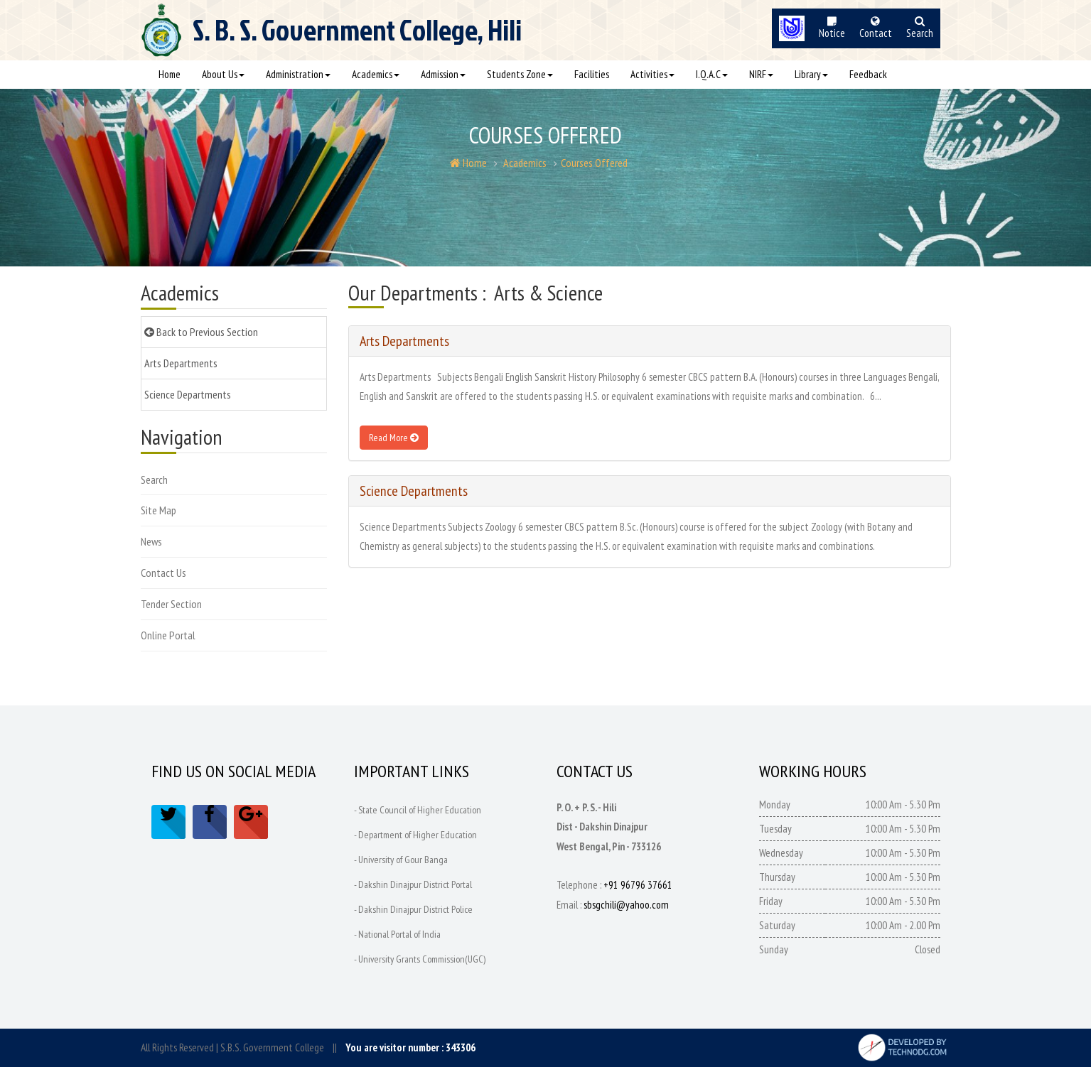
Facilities (591, 74)
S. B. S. (357, 36)
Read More (394, 437)
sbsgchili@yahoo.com (626, 904)
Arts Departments (180, 363)
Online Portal (168, 635)
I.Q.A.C (712, 74)
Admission (443, 74)
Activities (652, 74)
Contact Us (163, 572)
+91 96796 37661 (637, 885)
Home (169, 74)
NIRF (761, 74)
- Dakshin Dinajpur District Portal (413, 884)
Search (154, 479)
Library (811, 74)
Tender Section (171, 604)
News (151, 541)
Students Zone (520, 74)
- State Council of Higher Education (417, 809)
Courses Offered (594, 163)
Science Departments (187, 394)
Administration (298, 74)
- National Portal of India (397, 934)
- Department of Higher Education (415, 834)
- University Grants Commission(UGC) (419, 959)
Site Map (158, 510)
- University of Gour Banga (401, 859)
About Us (223, 74)
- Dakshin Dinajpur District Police (413, 909)
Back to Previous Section (201, 332)
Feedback (868, 74)
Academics (375, 74)
